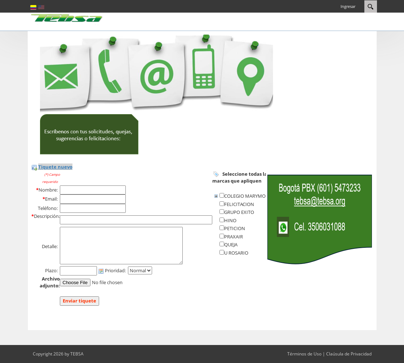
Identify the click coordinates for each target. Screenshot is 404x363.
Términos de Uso (304, 354)
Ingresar (348, 6)
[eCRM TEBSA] (67, 18)
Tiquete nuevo (55, 166)
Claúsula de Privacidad (349, 354)
